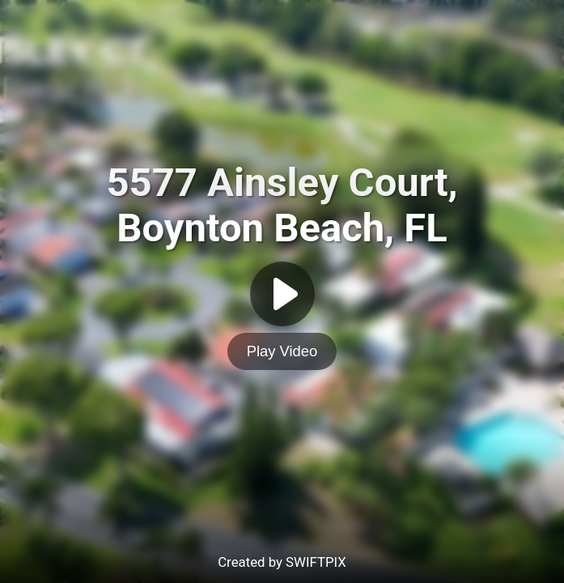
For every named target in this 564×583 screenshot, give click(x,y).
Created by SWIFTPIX (282, 562)
